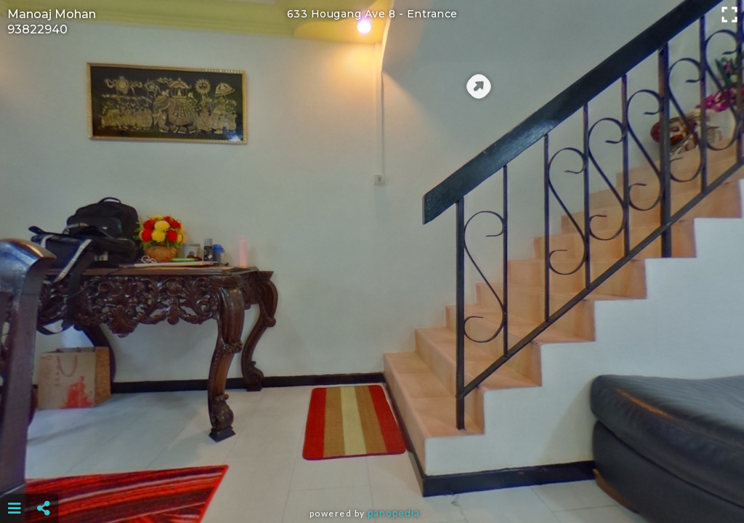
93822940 (37, 29)
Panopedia (394, 513)
